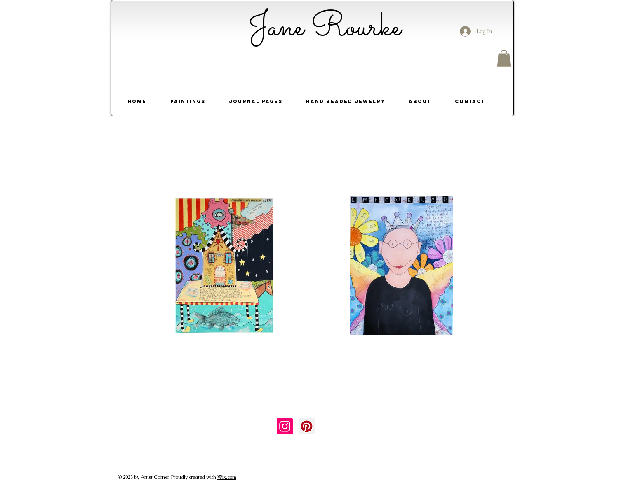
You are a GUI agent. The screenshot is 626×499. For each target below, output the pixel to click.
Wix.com (226, 477)
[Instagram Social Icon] (285, 426)
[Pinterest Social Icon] (307, 426)
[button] (504, 58)
